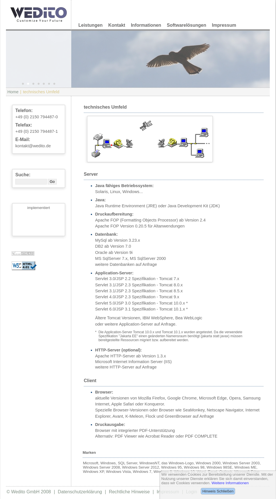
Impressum (224, 25)
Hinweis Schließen (218, 491)
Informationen (146, 25)
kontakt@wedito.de (33, 146)
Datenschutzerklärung (80, 491)
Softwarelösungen (186, 25)
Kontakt (116, 25)
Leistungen (90, 25)
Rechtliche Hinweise (129, 491)
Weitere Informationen (230, 483)
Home (12, 92)
